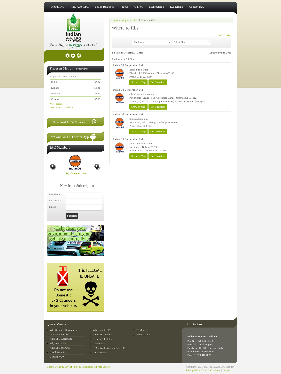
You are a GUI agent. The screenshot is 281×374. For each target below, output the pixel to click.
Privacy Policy (193, 370)
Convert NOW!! (58, 356)
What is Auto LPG (102, 329)
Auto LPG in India (102, 334)
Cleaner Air (98, 343)
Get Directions (157, 82)
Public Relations (104, 6)
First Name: (55, 194)
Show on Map (138, 82)
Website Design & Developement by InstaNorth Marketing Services (79, 366)
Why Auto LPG (79, 6)
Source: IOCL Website (61, 107)
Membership (156, 6)
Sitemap (226, 370)
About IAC (57, 6)
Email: (52, 206)
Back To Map (224, 35)
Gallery (138, 6)
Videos (124, 6)
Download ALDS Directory (70, 122)
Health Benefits (58, 352)
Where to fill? (143, 334)
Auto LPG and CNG (60, 347)
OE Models (141, 329)
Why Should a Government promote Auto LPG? (64, 332)
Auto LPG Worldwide (61, 338)
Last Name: (55, 200)
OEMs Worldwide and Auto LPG (109, 347)
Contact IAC (196, 6)
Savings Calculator (102, 338)
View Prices (56, 103)
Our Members (100, 352)
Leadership (176, 6)
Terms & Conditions (211, 370)
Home (115, 20)
